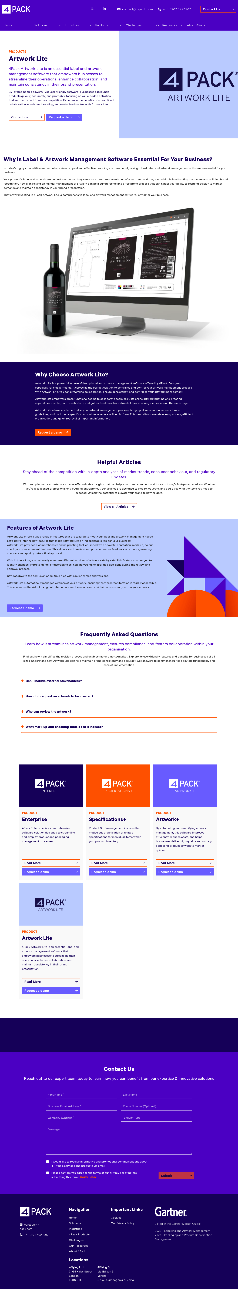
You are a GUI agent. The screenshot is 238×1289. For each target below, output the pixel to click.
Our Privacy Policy (122, 1223)
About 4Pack (196, 25)
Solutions (47, 25)
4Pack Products (79, 1234)
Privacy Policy (87, 1177)
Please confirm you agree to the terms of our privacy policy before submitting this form (94, 1175)
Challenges (134, 25)
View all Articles (116, 507)
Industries (78, 25)
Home (8, 25)
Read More (32, 863)
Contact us (19, 117)
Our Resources (169, 25)
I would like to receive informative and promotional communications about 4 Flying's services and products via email (99, 1163)
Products (108, 25)
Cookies (116, 1217)
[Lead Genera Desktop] (16, 9)
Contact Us (211, 9)
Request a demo (61, 117)
